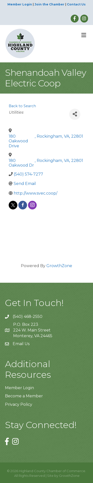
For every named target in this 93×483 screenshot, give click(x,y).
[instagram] (32, 205)
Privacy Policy (18, 404)
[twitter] (13, 205)
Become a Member (24, 396)
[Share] (74, 114)
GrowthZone (59, 265)
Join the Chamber (49, 4)
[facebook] (22, 205)
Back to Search (22, 106)
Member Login (19, 4)
